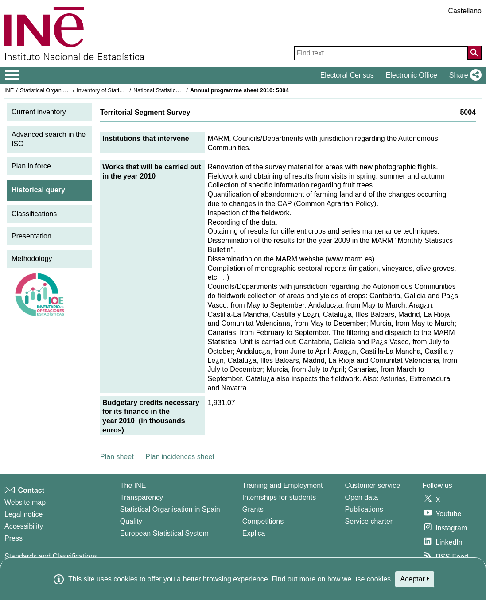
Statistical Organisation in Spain (60, 90)
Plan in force (31, 166)
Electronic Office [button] (411, 75)
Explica (253, 533)
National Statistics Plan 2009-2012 (176, 90)
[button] (464, 75)
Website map (25, 502)
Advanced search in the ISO (49, 139)
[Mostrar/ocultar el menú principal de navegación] (12, 75)
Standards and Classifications (51, 556)
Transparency (141, 497)
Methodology (32, 258)
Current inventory (39, 112)
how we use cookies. (360, 579)
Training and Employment (282, 485)
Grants (253, 509)
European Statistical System (164, 533)
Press (13, 538)
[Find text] (381, 53)
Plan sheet (117, 456)
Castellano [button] (465, 11)
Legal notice (23, 514)
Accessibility (23, 526)
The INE (133, 485)
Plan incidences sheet (179, 456)
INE (9, 90)
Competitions (263, 521)
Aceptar (414, 579)
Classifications (34, 214)
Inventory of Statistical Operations (119, 90)
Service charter (369, 521)
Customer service (372, 485)
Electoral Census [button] (347, 75)
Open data (361, 497)
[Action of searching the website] (474, 53)
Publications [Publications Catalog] (364, 509)
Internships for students (279, 497)
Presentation (31, 236)
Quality (131, 521)
